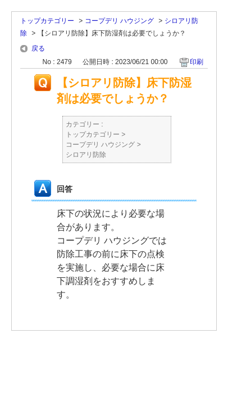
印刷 (196, 62)
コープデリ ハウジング (119, 21)
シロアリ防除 (86, 155)
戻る (38, 48)
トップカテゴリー (47, 21)
